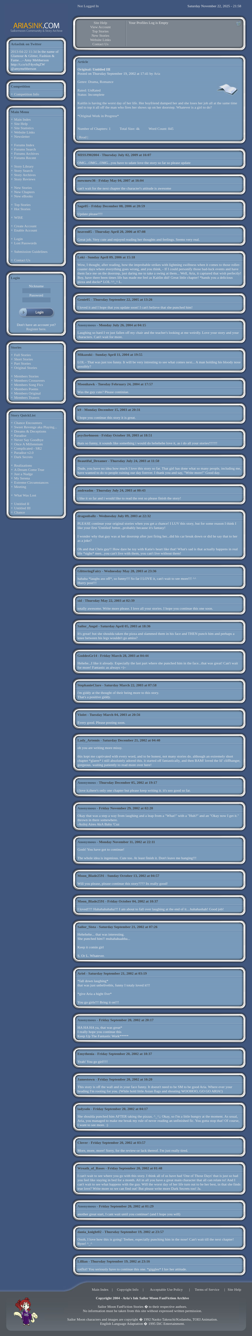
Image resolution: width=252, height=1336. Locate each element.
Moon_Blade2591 (90, 876)
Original (84, 69)
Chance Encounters (28, 423)
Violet (82, 715)
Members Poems (26, 389)
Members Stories (26, 376)
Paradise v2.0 (23, 453)
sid (79, 600)
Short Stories (23, 359)
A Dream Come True (29, 470)
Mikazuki (84, 354)
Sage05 (82, 206)
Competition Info (26, 94)
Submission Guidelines (31, 251)
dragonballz (86, 516)
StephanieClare (89, 685)
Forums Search (25, 149)
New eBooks (23, 196)
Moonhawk (86, 384)
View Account (100, 27)
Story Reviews (24, 179)
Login (18, 239)
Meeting (20, 487)
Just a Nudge (23, 474)
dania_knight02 (89, 1232)
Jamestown (86, 1079)
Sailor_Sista (86, 927)
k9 (79, 410)
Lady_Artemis (88, 740)
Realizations (23, 465)
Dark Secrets (23, 457)
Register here (35, 329)
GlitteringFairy (89, 571)
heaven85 (84, 231)
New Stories (23, 188)
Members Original (27, 393)
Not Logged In (88, 6)
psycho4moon (87, 435)
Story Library (24, 166)
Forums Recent (25, 158)
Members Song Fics (28, 385)
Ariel (81, 973)
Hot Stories (22, 209)
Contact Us (22, 260)
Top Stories (22, 205)
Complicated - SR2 (28, 448)
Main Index (22, 119)
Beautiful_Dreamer (92, 461)
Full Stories (22, 355)
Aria (157, 73)
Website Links (24, 132)
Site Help (21, 124)
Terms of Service (207, 1289)
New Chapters (24, 192)
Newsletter (22, 136)
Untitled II (21, 504)
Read (83, 137)
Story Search (23, 170)
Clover (82, 1142)
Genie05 (83, 299)
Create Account (25, 226)
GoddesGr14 (87, 656)
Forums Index (24, 145)
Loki (81, 257)
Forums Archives (26, 153)
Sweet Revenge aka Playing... (35, 427)
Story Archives (25, 175)
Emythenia (85, 1054)
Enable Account (25, 230)
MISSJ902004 (88, 155)
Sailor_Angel (87, 626)
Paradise (20, 435)
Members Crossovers (29, 380)
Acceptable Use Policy (166, 1289)
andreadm (85, 490)
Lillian (82, 1261)
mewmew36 (86, 180)
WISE (18, 217)
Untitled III (22, 508)
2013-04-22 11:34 (24, 51)
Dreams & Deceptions (30, 431)
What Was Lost (25, 495)
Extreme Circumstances (31, 482)
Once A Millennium (28, 444)
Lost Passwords (25, 243)
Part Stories (22, 363)
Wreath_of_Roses (91, 1168)
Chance (19, 512)
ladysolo (83, 1109)
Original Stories (25, 368)
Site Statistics (24, 128)
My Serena (22, 478)
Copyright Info (127, 1289)
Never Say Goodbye (28, 440)
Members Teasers (26, 397)
